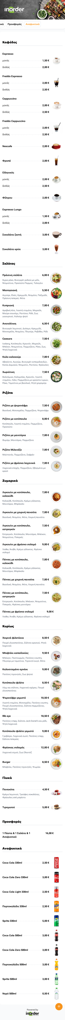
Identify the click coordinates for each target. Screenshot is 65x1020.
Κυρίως (13, 24)
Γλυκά (25, 24)
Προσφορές (40, 24)
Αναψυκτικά (58, 24)
